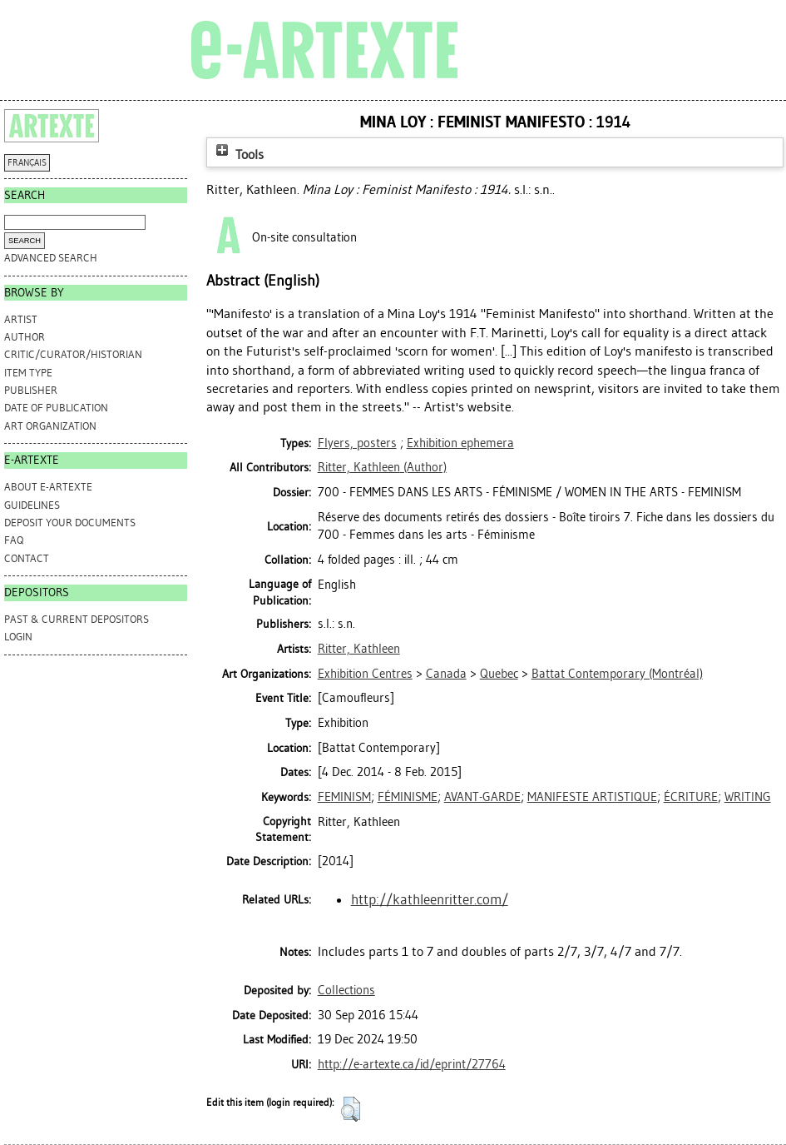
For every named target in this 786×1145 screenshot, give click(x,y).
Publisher (30, 390)
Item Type (28, 372)
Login (18, 636)
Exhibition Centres (365, 673)
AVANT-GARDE (482, 796)
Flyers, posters (357, 443)
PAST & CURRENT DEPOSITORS (76, 619)
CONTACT (26, 558)
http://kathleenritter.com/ (429, 899)
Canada (446, 673)
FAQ (13, 540)
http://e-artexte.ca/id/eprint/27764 (412, 1064)
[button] (350, 1109)
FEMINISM (344, 796)
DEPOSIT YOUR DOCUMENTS (70, 522)
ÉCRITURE (691, 796)
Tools (238, 154)
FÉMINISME (407, 796)
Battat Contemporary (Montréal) (617, 673)
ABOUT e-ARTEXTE (48, 486)
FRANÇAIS (27, 162)
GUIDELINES (32, 505)
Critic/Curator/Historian (73, 354)
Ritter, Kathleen (359, 648)
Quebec (499, 673)
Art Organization (50, 426)
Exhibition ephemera (460, 443)
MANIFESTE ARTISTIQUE (592, 796)
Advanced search (50, 257)
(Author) (382, 467)
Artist (20, 319)
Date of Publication (56, 407)
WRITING (747, 796)
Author (24, 337)
